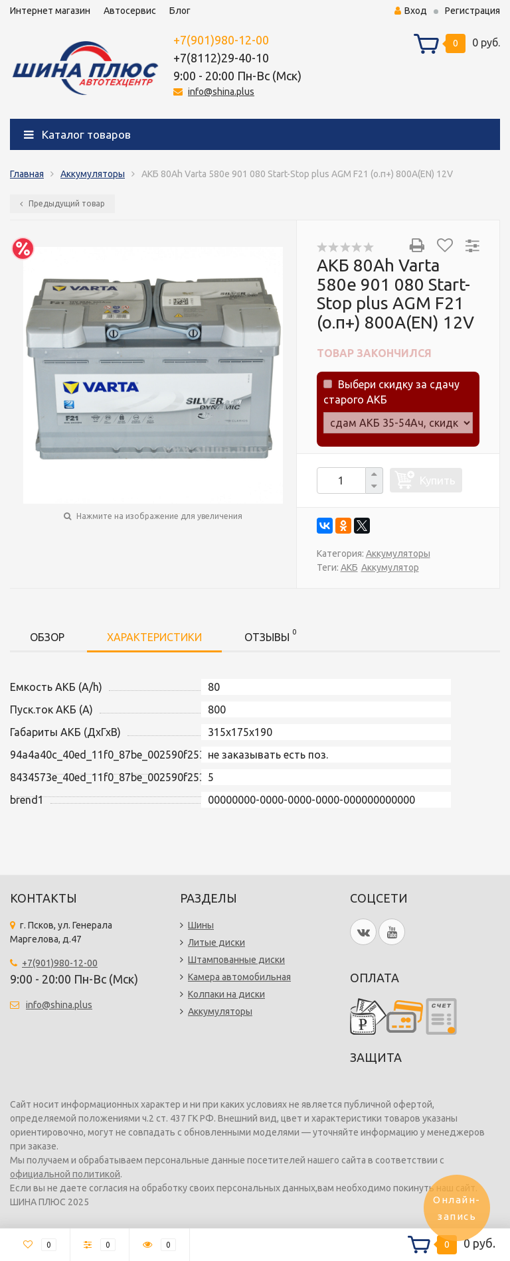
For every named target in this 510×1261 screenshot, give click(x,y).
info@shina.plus (221, 91)
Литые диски (216, 942)
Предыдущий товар (62, 203)
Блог (180, 10)
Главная (27, 174)
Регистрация (472, 10)
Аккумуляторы (92, 174)
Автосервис (130, 10)
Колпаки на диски (226, 994)
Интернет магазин (50, 10)
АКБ (349, 567)
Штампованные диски (236, 959)
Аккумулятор (390, 567)
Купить (438, 480)
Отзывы (270, 635)
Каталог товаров (77, 134)
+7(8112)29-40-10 (221, 57)
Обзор (47, 637)
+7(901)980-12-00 (221, 39)
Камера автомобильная (239, 977)
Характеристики (154, 637)
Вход (410, 10)
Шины (201, 925)
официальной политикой (65, 1174)
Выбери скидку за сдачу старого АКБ (391, 391)
